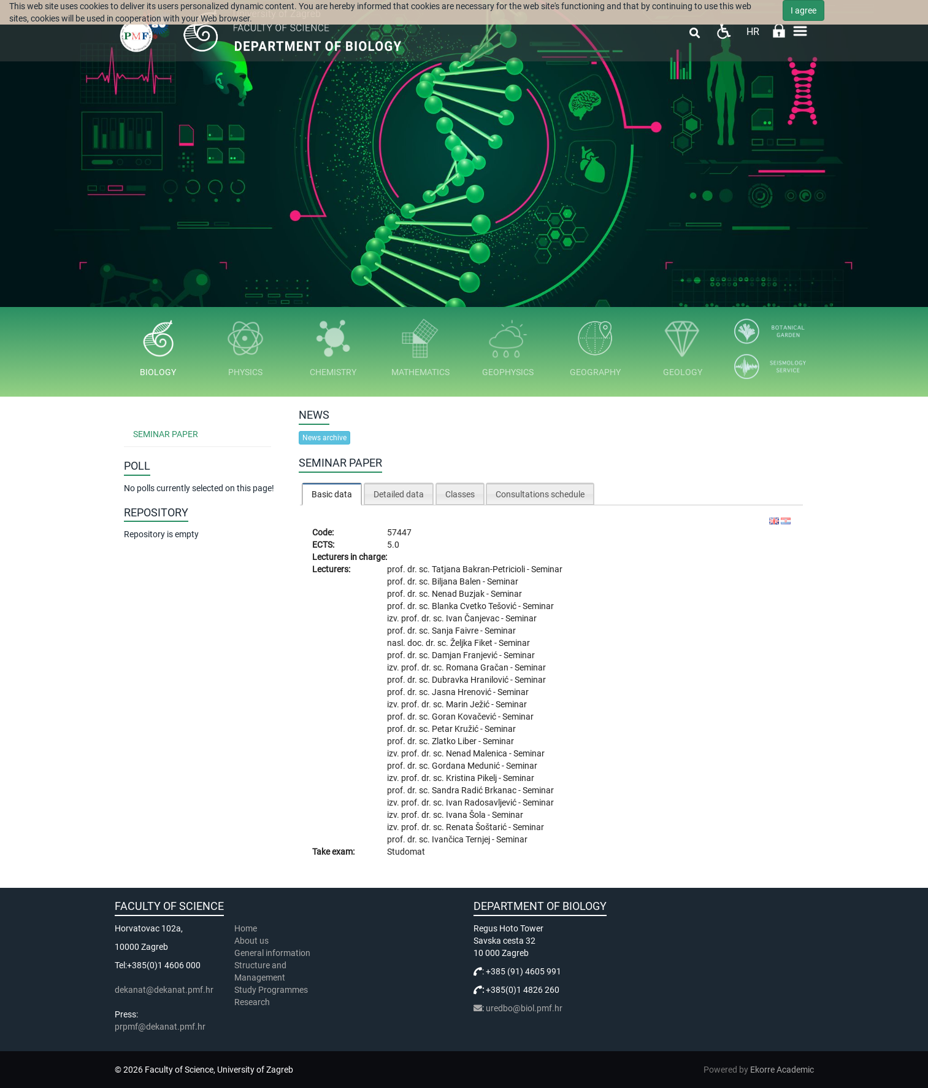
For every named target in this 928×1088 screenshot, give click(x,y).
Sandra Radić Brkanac (475, 790)
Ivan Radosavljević (482, 802)
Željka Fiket (472, 643)
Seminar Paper (165, 434)
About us (252, 941)
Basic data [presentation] (332, 494)
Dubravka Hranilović (471, 680)
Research (253, 1002)
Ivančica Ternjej (462, 839)
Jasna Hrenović (462, 692)
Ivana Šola (467, 815)
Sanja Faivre (456, 630)
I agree (803, 10)
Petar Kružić (456, 729)
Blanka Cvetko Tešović (475, 606)
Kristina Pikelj (472, 778)
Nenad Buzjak (459, 594)
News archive (324, 437)
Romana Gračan (478, 667)
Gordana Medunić (467, 766)
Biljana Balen (457, 581)
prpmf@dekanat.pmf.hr (160, 1027)
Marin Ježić (468, 704)
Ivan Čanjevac (473, 618)
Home (245, 928)
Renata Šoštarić (477, 827)
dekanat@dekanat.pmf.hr (164, 990)
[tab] (332, 494)
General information (272, 953)
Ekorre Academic (782, 1069)
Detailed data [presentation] (399, 494)
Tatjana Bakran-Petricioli (479, 569)
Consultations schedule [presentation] (540, 494)
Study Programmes (271, 990)
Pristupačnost (723, 31)
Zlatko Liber (455, 741)
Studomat (406, 852)
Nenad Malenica (477, 753)
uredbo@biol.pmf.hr (524, 1008)
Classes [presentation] (460, 494)
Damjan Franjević (465, 655)
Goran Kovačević (465, 716)
